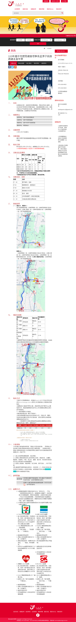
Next (74, 25)
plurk (15, 67)
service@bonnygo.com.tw (65, 63)
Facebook (37, 615)
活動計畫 (13, 63)
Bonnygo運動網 (17, 3)
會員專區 (28, 611)
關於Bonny (50, 9)
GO (38, 43)
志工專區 (64, 1)
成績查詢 (43, 63)
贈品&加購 (21, 63)
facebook (9, 67)
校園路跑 (46, 1)
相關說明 (33, 9)
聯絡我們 (58, 9)
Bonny (38, 607)
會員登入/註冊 (55, 1)
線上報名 (29, 63)
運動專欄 (41, 9)
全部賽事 (17, 9)
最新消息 (25, 9)
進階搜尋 (13, 40)
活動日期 (37, 40)
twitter (12, 67)
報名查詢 (36, 63)
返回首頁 (15, 611)
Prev (1, 25)
